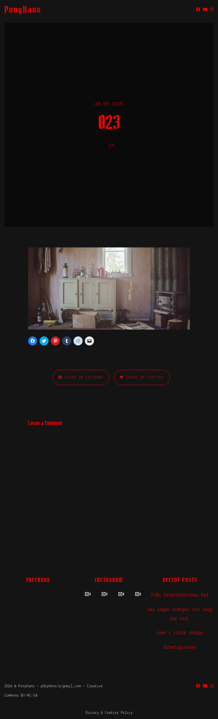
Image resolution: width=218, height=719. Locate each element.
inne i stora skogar (180, 633)
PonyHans (22, 9)
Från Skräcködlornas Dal (180, 595)
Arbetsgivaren (180, 647)
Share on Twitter (142, 377)
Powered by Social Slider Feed (109, 613)
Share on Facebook (80, 377)
